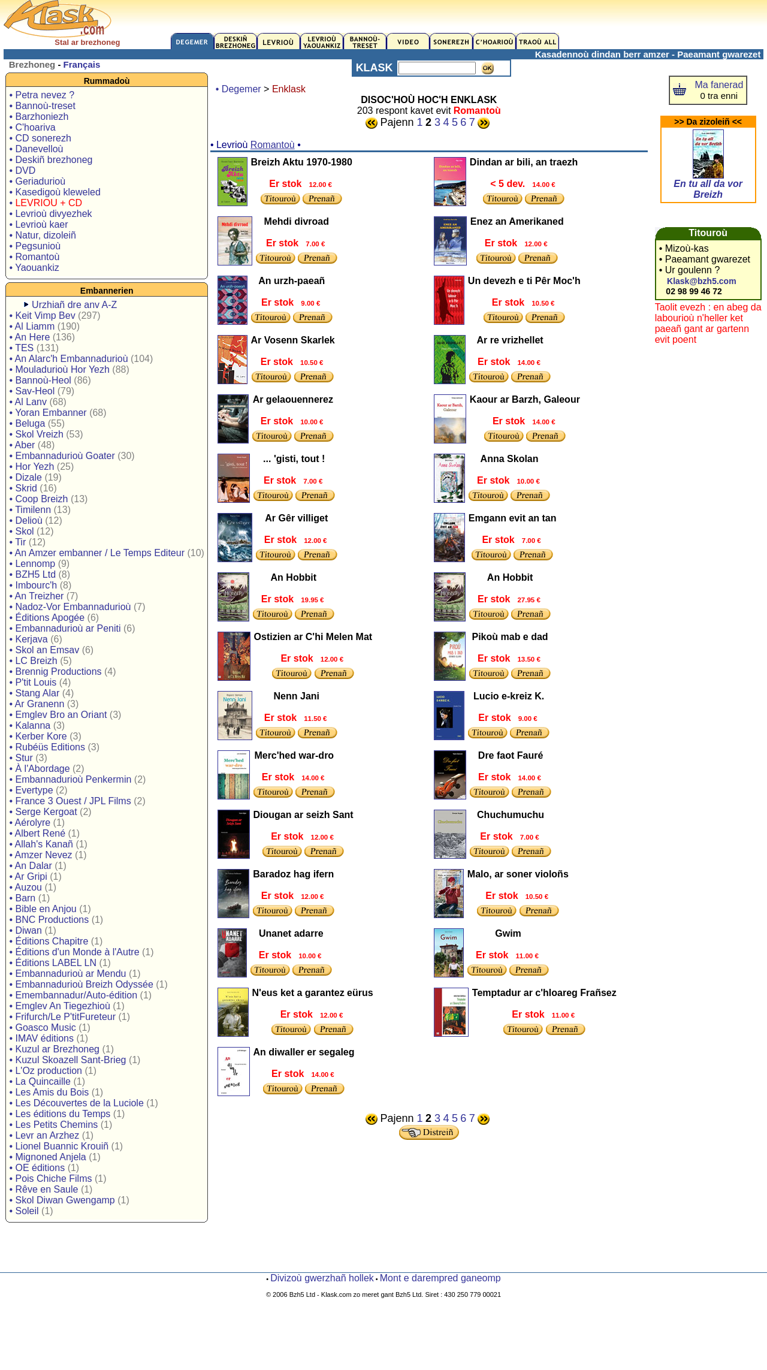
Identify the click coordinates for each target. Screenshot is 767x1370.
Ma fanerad (718, 85)
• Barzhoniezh (38, 116)
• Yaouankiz (34, 267)
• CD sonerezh (40, 138)
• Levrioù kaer (38, 224)
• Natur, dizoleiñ (42, 235)
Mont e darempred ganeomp (440, 1278)
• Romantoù (34, 257)
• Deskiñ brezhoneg (50, 160)
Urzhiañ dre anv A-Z (74, 305)
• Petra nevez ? (41, 95)
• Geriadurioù (37, 181)
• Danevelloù (36, 149)
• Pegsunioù (35, 246)
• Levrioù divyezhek (50, 214)
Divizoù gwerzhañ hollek (322, 1278)
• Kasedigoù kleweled (54, 192)
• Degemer (238, 89)
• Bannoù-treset (42, 106)
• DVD (22, 170)
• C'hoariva (32, 127)
